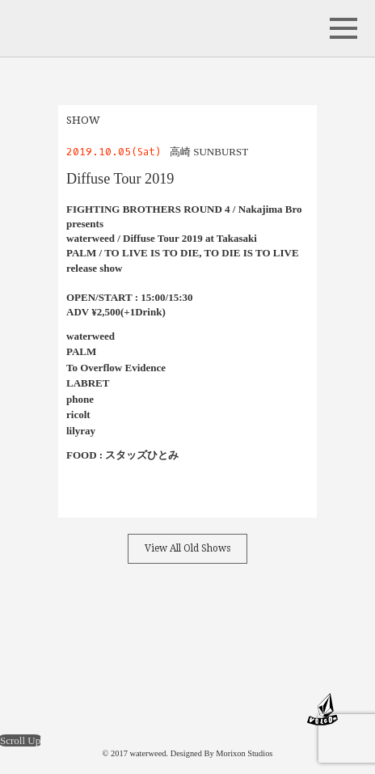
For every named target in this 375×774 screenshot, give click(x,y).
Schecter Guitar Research (244, 709)
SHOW (83, 120)
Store (288, 632)
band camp (208, 632)
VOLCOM (322, 709)
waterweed (77, 28)
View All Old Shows (187, 548)
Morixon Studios (244, 753)
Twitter (127, 632)
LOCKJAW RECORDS (144, 709)
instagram (167, 632)
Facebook (86, 632)
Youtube (248, 632)
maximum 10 (64, 709)
